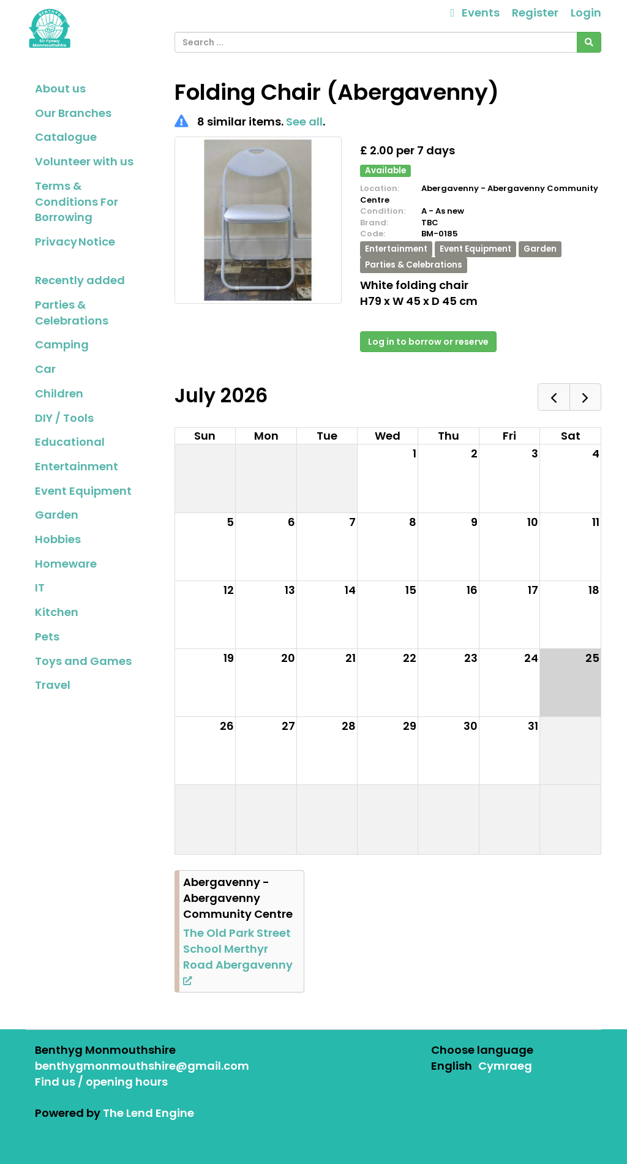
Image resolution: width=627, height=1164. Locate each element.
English (451, 1065)
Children (59, 393)
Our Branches (73, 113)
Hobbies (58, 539)
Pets (47, 636)
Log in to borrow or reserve (428, 342)
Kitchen (56, 612)
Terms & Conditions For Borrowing (76, 201)
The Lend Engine (148, 1113)
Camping (62, 344)
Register (535, 12)
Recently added (80, 280)
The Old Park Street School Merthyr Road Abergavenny (238, 955)
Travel (52, 685)
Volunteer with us (84, 161)
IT (40, 587)
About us (60, 88)
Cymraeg (505, 1065)
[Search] (589, 42)
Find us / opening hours (101, 1081)
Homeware (66, 563)
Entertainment (76, 466)
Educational (70, 441)
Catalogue (66, 137)
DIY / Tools (64, 418)
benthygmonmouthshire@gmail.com (142, 1065)
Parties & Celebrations (71, 312)
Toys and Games (83, 661)
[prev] (553, 397)
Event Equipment (83, 490)
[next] (585, 397)
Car (45, 369)
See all (304, 121)
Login (586, 12)
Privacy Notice (75, 241)
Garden (56, 514)
